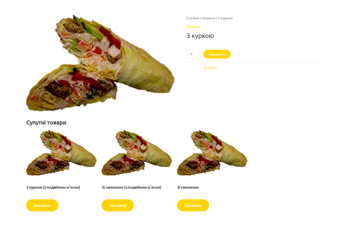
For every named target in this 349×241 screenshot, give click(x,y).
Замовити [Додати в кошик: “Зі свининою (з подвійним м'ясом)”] (117, 205)
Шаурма (208, 18)
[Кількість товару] (193, 54)
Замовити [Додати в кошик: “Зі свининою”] (193, 205)
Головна (192, 18)
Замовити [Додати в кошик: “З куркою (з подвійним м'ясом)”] (42, 205)
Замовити (217, 54)
